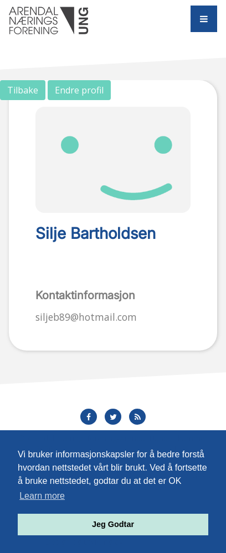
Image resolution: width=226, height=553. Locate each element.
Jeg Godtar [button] (113, 524)
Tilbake (22, 90)
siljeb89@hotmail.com (86, 317)
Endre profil (79, 90)
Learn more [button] (42, 495)
